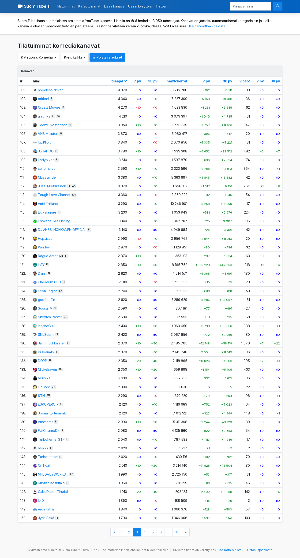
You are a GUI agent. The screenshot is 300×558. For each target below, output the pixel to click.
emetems (45, 422)
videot (245, 81)
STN (41, 396)
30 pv (152, 81)
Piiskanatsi (46, 352)
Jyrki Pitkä (46, 518)
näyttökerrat (177, 81)
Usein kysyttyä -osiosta (206, 26)
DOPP (42, 361)
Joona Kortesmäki (52, 413)
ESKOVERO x (48, 404)
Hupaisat (45, 238)
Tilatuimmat (65, 6)
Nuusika (44, 378)
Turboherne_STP (51, 439)
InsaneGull (46, 326)
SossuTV (45, 308)
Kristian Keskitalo (51, 483)
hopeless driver (50, 90)
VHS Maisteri (48, 134)
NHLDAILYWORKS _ (53, 474)
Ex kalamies (47, 212)
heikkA (43, 448)
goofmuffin (46, 300)
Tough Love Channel (54, 195)
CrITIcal (44, 465)
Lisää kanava (114, 6)
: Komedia (37, 57)
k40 (41, 501)
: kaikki (73, 57)
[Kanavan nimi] (250, 6)
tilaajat (119, 81)
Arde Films (46, 509)
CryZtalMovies (49, 107)
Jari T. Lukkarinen (52, 343)
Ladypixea (46, 160)
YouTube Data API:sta (226, 550)
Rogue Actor (48, 256)
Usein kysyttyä (140, 6)
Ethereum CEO (49, 282)
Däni (41, 273)
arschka (44, 116)
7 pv (137, 81)
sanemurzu (47, 168)
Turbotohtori (48, 457)
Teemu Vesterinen (52, 125)
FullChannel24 (49, 430)
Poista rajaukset (107, 57)
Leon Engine (47, 291)
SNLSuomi (46, 334)
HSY (41, 265)
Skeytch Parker (50, 317)
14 (177, 532)
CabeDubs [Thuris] (53, 492)
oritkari (43, 99)
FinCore (44, 387)
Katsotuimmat (89, 6)
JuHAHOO (46, 151)
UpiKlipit (44, 142)
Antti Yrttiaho (48, 204)
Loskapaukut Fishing (54, 221)
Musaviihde (47, 177)
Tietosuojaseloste (259, 550)
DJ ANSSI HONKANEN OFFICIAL (62, 230)
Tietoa (160, 6)
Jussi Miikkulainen (52, 186)
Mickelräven (47, 369)
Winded (44, 247)
